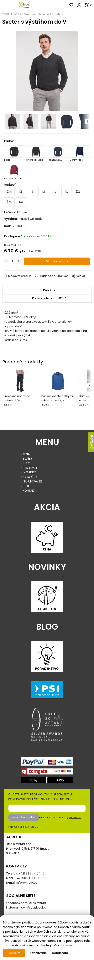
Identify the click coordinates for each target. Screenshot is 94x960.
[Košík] (89, 4)
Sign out (34, 827)
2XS (9, 192)
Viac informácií (64, 945)
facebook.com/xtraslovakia (26, 903)
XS (20, 192)
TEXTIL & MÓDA (11, 14)
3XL (9, 202)
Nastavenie (38, 953)
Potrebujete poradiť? (47, 298)
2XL (77, 192)
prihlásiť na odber (23, 817)
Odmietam (60, 953)
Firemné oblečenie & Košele (42, 14)
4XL (20, 202)
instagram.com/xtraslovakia (26, 908)
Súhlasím (14, 953)
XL (66, 192)
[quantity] (12, 261)
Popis (47, 290)
